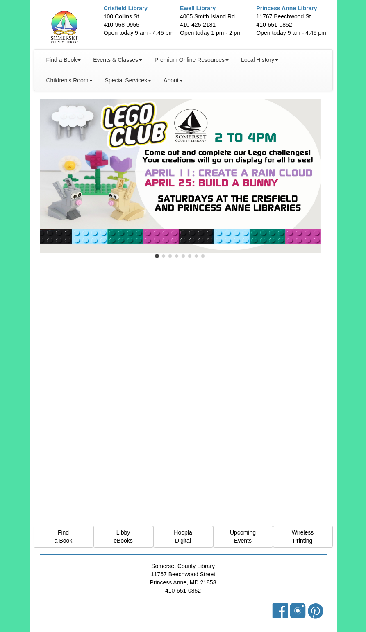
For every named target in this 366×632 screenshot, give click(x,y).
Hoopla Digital (183, 536)
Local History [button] (259, 60)
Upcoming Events (243, 536)
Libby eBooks (123, 536)
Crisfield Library (126, 8)
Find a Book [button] (63, 60)
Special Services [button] (128, 80)
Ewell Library (198, 8)
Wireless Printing (303, 536)
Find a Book (64, 536)
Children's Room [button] (69, 80)
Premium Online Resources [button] (192, 60)
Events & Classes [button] (117, 60)
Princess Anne (286, 8)
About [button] (173, 80)
